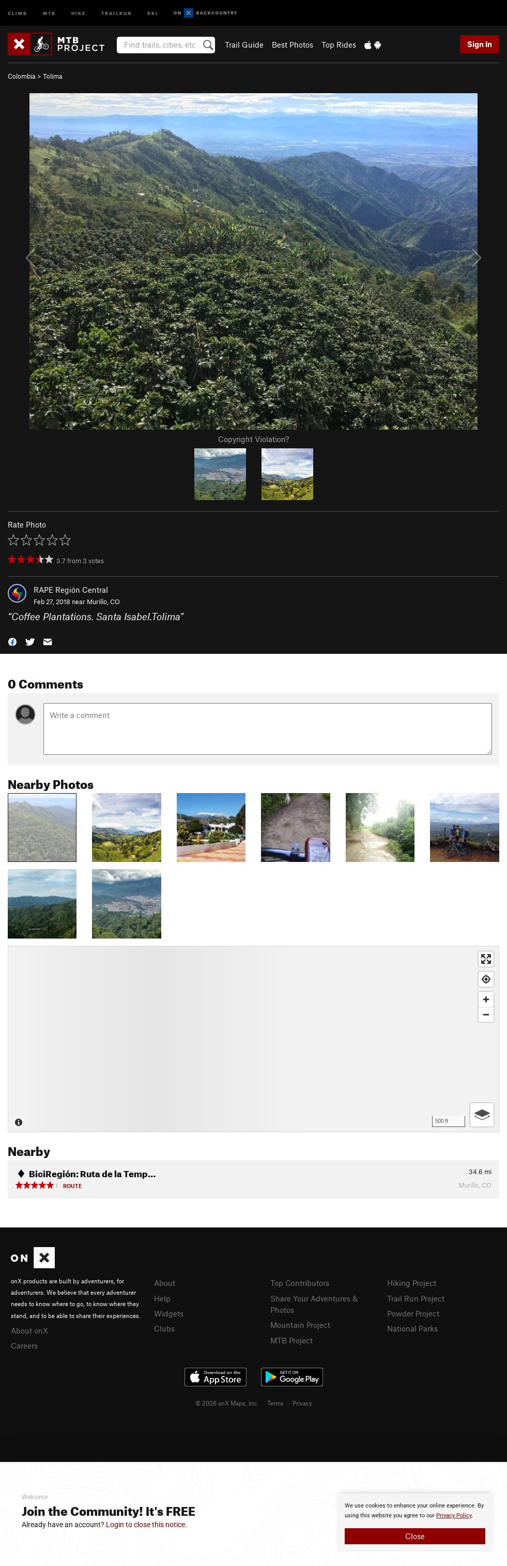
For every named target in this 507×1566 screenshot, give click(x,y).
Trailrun (116, 12)
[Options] (482, 1114)
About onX (29, 1330)
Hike (78, 12)
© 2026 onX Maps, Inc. (226, 1403)
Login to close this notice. (146, 1524)
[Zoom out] (486, 1014)
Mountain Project (300, 1324)
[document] (415, 1522)
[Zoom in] (486, 999)
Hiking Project (411, 1282)
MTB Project (291, 1340)
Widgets (168, 1313)
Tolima (53, 76)
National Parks (412, 1328)
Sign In (479, 44)
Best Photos (292, 44)
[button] (12, 641)
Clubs (164, 1328)
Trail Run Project (415, 1298)
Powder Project (413, 1313)
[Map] (253, 1039)
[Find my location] (486, 979)
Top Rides (338, 44)
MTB (49, 12)
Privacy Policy (454, 1515)
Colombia (22, 76)
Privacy (302, 1403)
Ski (152, 12)
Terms (275, 1403)
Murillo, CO (103, 601)
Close (415, 1536)
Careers (24, 1345)
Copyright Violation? (253, 439)
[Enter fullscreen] (486, 959)
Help (162, 1298)
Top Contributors (299, 1282)
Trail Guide (244, 44)
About (164, 1282)
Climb (17, 12)
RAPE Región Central (71, 589)
